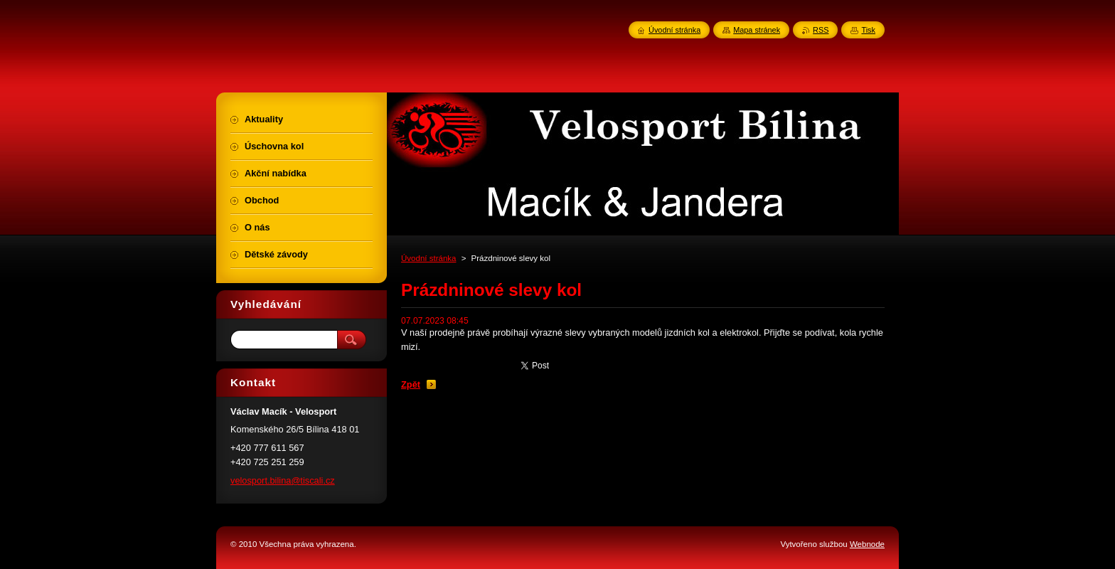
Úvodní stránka (428, 258)
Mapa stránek (756, 30)
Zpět (410, 384)
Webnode (867, 544)
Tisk (868, 30)
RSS (820, 30)
